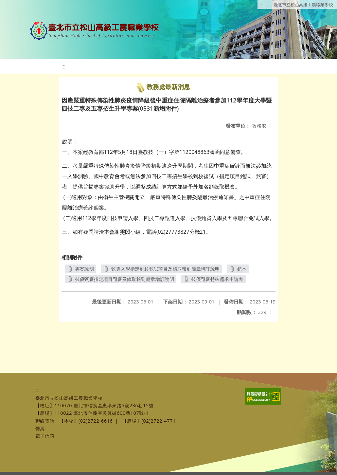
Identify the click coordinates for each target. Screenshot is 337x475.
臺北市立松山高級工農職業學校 (303, 5)
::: (263, 5)
